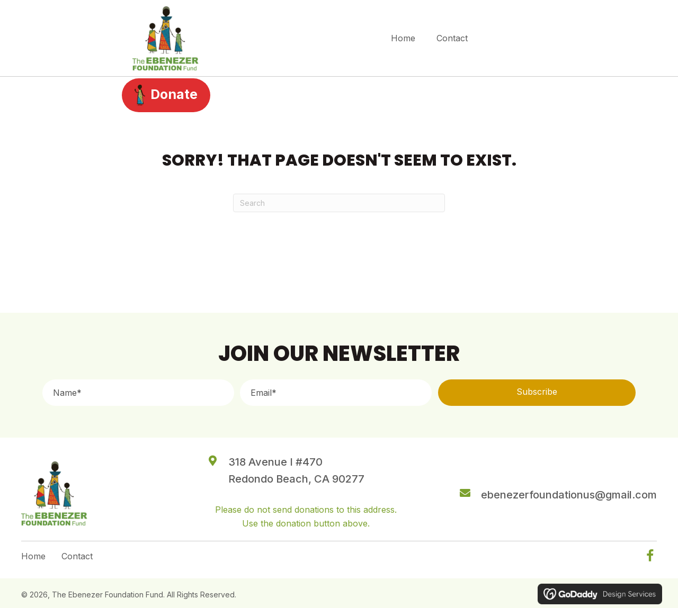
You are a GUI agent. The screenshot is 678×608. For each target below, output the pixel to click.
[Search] (339, 203)
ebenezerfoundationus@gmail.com (569, 494)
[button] (537, 392)
